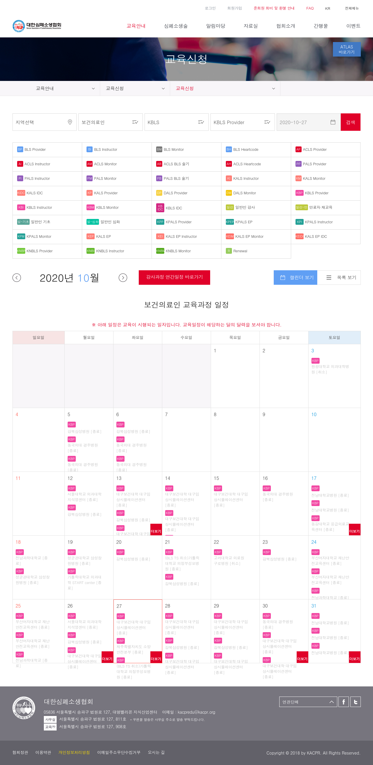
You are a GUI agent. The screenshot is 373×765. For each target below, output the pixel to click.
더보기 (156, 531)
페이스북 (15, 7)
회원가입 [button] (234, 8)
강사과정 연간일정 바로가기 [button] (174, 276)
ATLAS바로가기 (347, 49)
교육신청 (115, 88)
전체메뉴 (352, 8)
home (21, 88)
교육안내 (45, 88)
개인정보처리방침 (74, 752)
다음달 (123, 277)
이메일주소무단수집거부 (118, 752)
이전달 (16, 277)
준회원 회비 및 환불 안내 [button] (274, 8)
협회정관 (20, 752)
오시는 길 (156, 752)
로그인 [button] (210, 8)
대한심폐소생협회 (36, 26)
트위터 (24, 7)
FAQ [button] (309, 8)
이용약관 (43, 752)
